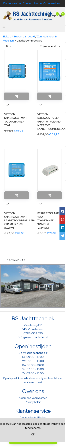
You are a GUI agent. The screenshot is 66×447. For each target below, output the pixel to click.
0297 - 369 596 (33, 333)
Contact (28, 3)
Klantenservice (12, 3)
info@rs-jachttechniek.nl (33, 337)
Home (38, 3)
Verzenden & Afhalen (33, 417)
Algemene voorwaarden (33, 398)
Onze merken (51, 3)
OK (33, 434)
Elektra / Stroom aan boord (19, 36)
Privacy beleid (33, 402)
